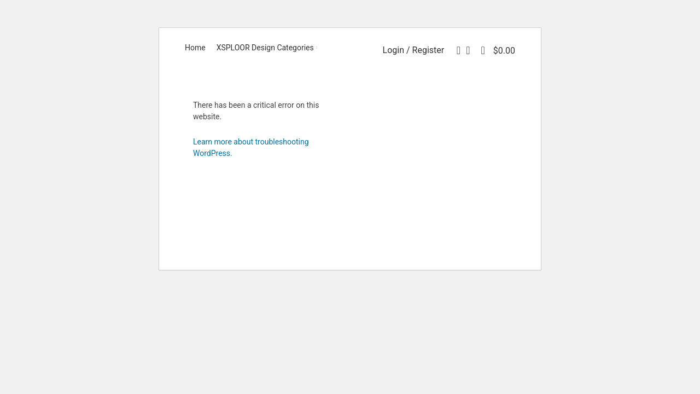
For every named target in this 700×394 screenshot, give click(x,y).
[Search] (455, 50)
